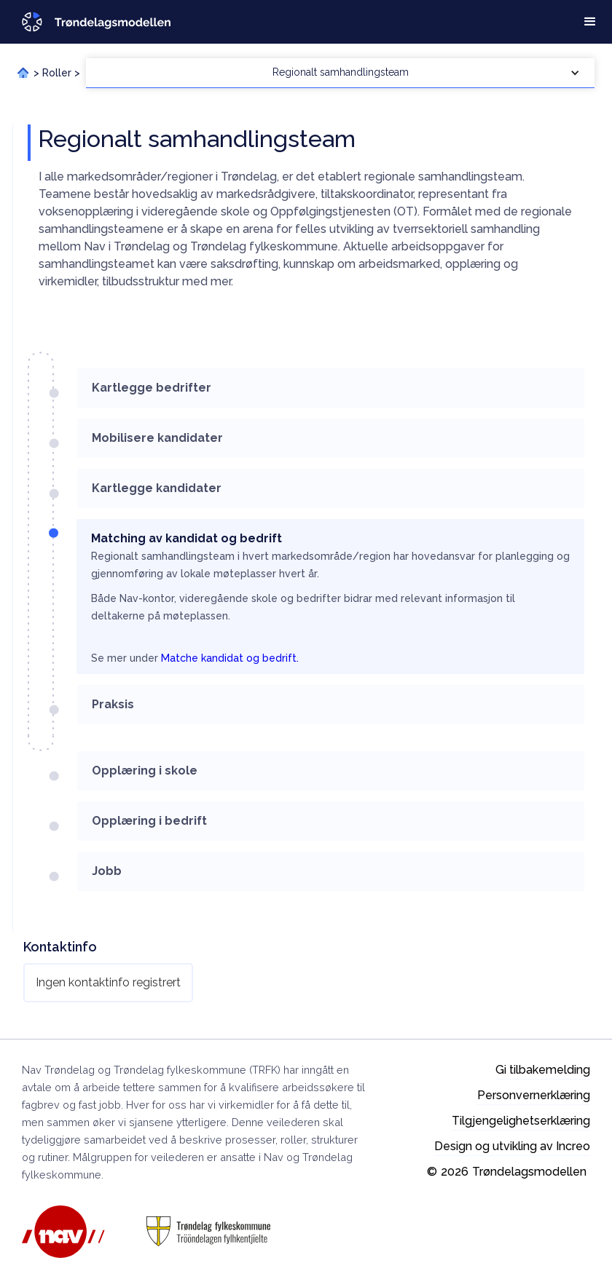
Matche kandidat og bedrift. (230, 658)
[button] (590, 22)
